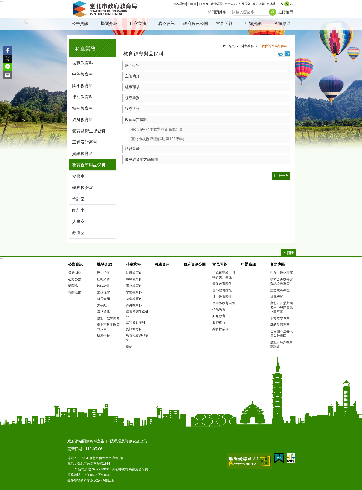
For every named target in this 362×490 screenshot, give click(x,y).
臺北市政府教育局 (106, 9)
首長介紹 (103, 299)
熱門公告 (132, 65)
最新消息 (74, 273)
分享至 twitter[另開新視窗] (7, 59)
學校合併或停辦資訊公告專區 (281, 281)
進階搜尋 (285, 12)
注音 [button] (287, 54)
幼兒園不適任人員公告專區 (281, 333)
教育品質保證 (136, 120)
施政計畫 (103, 286)
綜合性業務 (220, 329)
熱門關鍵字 (217, 12)
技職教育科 (82, 63)
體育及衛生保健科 (89, 131)
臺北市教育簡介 (108, 318)
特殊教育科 (82, 108)
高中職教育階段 (223, 303)
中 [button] (286, 3)
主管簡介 (132, 76)
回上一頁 (281, 176)
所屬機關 (276, 296)
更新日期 (74, 449)
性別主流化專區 (281, 273)
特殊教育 (218, 309)
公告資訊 (80, 23)
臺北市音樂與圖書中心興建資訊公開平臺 (281, 307)
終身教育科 (82, 119)
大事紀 (102, 305)
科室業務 (138, 23)
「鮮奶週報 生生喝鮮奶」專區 (224, 275)
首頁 (231, 46)
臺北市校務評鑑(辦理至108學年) (157, 139)
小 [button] (282, 3)
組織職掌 (132, 87)
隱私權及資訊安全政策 (128, 441)
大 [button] (291, 3)
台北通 (271, 4)
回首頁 (192, 4)
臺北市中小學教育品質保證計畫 (157, 129)
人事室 (78, 221)
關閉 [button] (291, 253)
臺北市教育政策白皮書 (108, 327)
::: (1, 2)
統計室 (78, 210)
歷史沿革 (103, 273)
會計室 (78, 199)
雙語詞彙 (259, 4)
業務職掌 (103, 292)
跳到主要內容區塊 (2, 2)
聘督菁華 (132, 149)
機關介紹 (109, 23)
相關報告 (74, 292)
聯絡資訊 (166, 23)
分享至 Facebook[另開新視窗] (7, 50)
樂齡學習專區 (280, 325)
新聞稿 (73, 286)
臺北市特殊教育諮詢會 (281, 344)
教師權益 (218, 322)
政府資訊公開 (195, 23)
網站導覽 (180, 4)
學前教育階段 (222, 284)
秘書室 (78, 176)
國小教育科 (82, 85)
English (204, 4)
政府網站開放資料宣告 (85, 441)
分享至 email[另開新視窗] (7, 75)
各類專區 (282, 23)
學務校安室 (82, 187)
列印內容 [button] (281, 54)
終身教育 (218, 316)
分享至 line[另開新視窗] (7, 67)
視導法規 (132, 109)
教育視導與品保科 (89, 165)
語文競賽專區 (280, 290)
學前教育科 (82, 97)
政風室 (78, 233)
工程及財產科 (84, 142)
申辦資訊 (231, 4)
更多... (130, 346)
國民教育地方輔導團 (141, 159)
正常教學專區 (280, 318)
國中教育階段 (222, 296)
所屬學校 (103, 335)
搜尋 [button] (272, 12)
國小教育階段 (222, 290)
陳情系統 (217, 4)
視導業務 (132, 98)
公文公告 (74, 279)
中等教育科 (82, 74)
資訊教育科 (82, 153)
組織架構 (103, 279)
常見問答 (245, 4)
